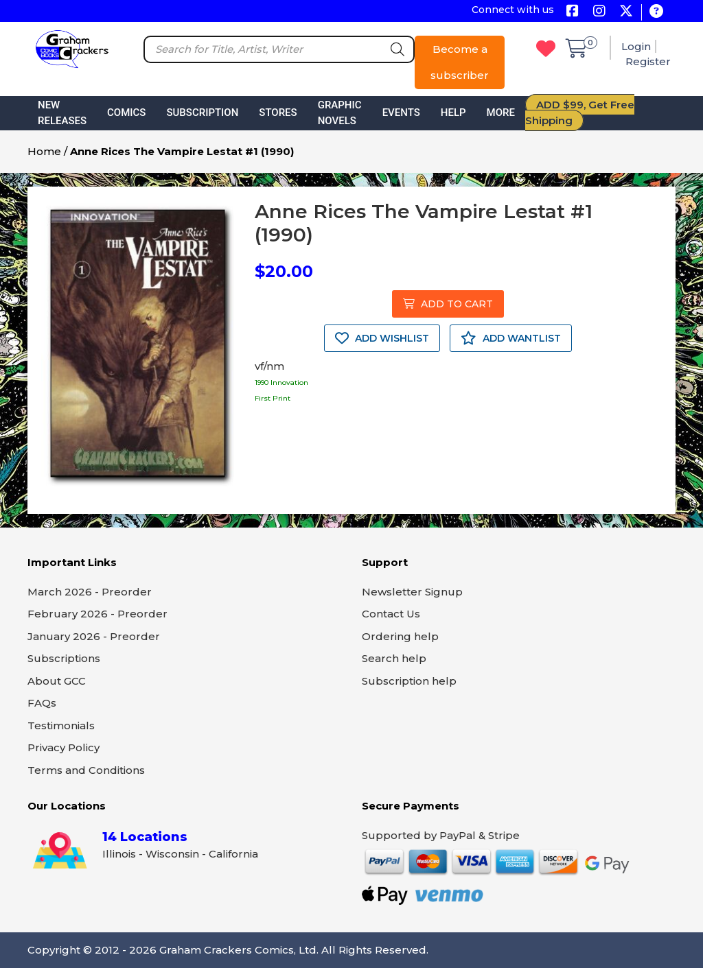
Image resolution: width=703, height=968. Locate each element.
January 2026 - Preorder (93, 636)
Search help (394, 658)
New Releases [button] (62, 113)
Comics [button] (126, 112)
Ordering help (400, 636)
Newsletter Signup (412, 591)
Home (44, 151)
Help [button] (453, 112)
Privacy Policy (63, 747)
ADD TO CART (448, 304)
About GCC (56, 680)
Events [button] (401, 112)
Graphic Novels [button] (340, 113)
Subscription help (409, 680)
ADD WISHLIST (382, 338)
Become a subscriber (459, 62)
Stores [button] (278, 112)
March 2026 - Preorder (89, 591)
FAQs (41, 702)
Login (636, 46)
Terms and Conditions (86, 770)
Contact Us (391, 613)
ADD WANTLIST (511, 338)
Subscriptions (63, 658)
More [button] (501, 112)
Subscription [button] (202, 112)
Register (648, 61)
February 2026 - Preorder (97, 613)
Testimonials (61, 725)
